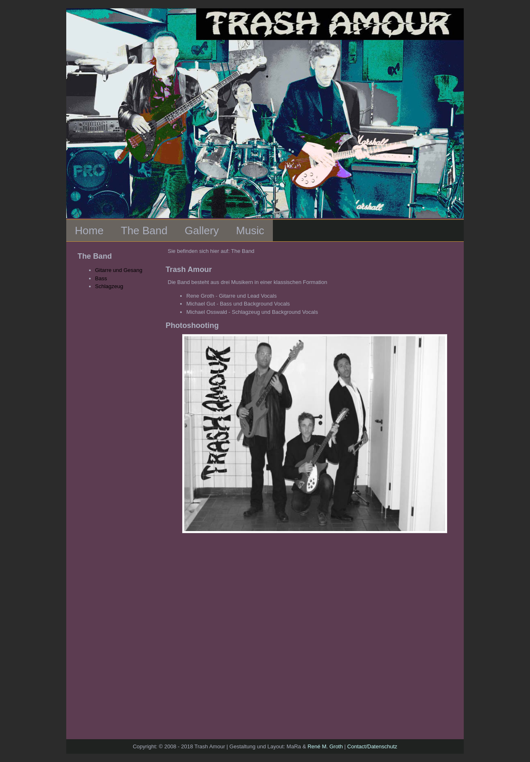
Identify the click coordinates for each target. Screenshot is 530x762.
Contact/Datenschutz (372, 746)
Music (250, 230)
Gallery (202, 230)
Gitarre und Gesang (118, 270)
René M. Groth (325, 746)
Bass (101, 278)
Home (89, 230)
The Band (144, 230)
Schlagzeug (109, 286)
